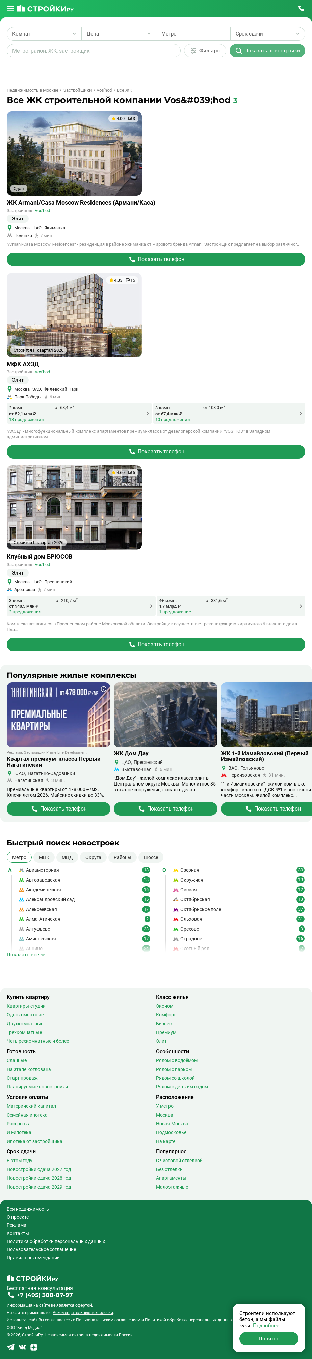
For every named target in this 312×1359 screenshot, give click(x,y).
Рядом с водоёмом (177, 1060)
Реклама (16, 1225)
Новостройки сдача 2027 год (39, 1169)
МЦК (44, 857)
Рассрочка (19, 1123)
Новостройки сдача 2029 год (39, 1187)
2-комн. (17, 408)
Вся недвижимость (28, 1209)
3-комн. (163, 408)
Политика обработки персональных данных (56, 1241)
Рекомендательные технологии (83, 1312)
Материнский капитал (31, 1106)
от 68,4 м (64, 407)
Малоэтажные (172, 1187)
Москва (164, 1115)
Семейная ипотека (27, 1115)
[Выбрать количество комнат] (44, 33)
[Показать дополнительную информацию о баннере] (103, 689)
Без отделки (169, 1169)
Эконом (164, 1006)
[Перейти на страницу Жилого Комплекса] (156, 259)
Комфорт (166, 1014)
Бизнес (164, 1023)
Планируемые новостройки (37, 1086)
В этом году (19, 1160)
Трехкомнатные (24, 1032)
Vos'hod (42, 210)
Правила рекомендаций (33, 1257)
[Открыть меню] (10, 8)
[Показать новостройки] (267, 50)
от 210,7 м (67, 600)
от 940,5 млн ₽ (23, 606)
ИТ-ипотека (19, 1132)
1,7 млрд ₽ (170, 606)
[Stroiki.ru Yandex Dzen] (34, 1349)
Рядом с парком (174, 1069)
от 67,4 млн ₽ (168, 413)
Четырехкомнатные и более (38, 1041)
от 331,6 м (217, 600)
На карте (165, 1141)
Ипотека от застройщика (34, 1141)
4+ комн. (168, 600)
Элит (161, 1041)
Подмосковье (171, 1132)
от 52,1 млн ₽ (22, 413)
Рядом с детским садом (182, 1086)
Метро (19, 857)
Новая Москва (172, 1123)
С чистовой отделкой (179, 1160)
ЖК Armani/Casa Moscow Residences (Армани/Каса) (81, 202)
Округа (93, 857)
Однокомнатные (25, 1014)
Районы (122, 857)
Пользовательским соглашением (108, 1320)
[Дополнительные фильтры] (205, 50)
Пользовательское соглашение (41, 1249)
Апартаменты (171, 1178)
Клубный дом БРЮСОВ (39, 556)
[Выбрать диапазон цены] (119, 33)
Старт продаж (22, 1078)
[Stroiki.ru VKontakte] (22, 1349)
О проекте (18, 1217)
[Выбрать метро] (193, 33)
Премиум (166, 1032)
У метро (165, 1106)
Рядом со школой (175, 1078)
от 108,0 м (214, 407)
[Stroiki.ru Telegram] (11, 1349)
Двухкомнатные (25, 1023)
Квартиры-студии (26, 1006)
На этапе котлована (29, 1069)
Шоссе (151, 857)
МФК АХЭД (23, 364)
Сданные (17, 1060)
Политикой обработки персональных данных (188, 1320)
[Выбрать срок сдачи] (268, 33)
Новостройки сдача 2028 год (39, 1178)
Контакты (18, 1233)
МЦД (67, 857)
